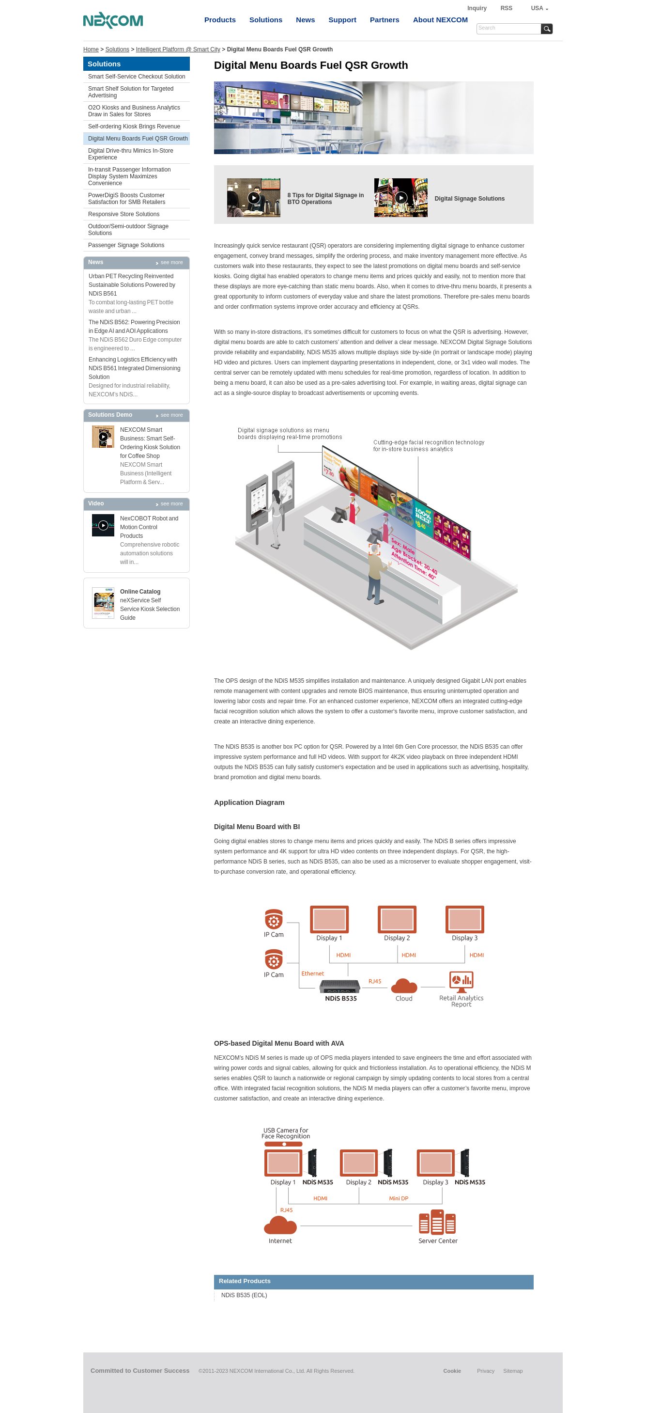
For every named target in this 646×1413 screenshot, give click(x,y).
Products (220, 20)
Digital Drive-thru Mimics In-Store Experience (130, 154)
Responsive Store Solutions (123, 214)
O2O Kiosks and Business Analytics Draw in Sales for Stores (134, 111)
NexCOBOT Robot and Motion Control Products (149, 527)
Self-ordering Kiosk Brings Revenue (134, 126)
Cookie (452, 1371)
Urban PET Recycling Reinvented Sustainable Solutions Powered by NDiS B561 (132, 285)
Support (343, 20)
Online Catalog (140, 591)
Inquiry (477, 8)
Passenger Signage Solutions (126, 245)
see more (172, 262)
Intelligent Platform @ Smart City (178, 49)
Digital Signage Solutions (470, 198)
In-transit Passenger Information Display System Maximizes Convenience (129, 176)
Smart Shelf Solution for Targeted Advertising (131, 92)
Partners (385, 20)
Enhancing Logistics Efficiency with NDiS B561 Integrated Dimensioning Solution (135, 368)
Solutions (265, 20)
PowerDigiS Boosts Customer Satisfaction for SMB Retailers (126, 198)
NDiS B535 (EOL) (244, 1295)
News (305, 20)
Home (91, 49)
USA (537, 8)
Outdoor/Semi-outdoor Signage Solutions (128, 229)
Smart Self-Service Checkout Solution (136, 76)
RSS (507, 8)
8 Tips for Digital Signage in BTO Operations (326, 198)
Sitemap (513, 1371)
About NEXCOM (440, 20)
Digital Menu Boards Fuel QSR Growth (138, 138)
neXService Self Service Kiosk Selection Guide (150, 609)
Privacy (485, 1371)
